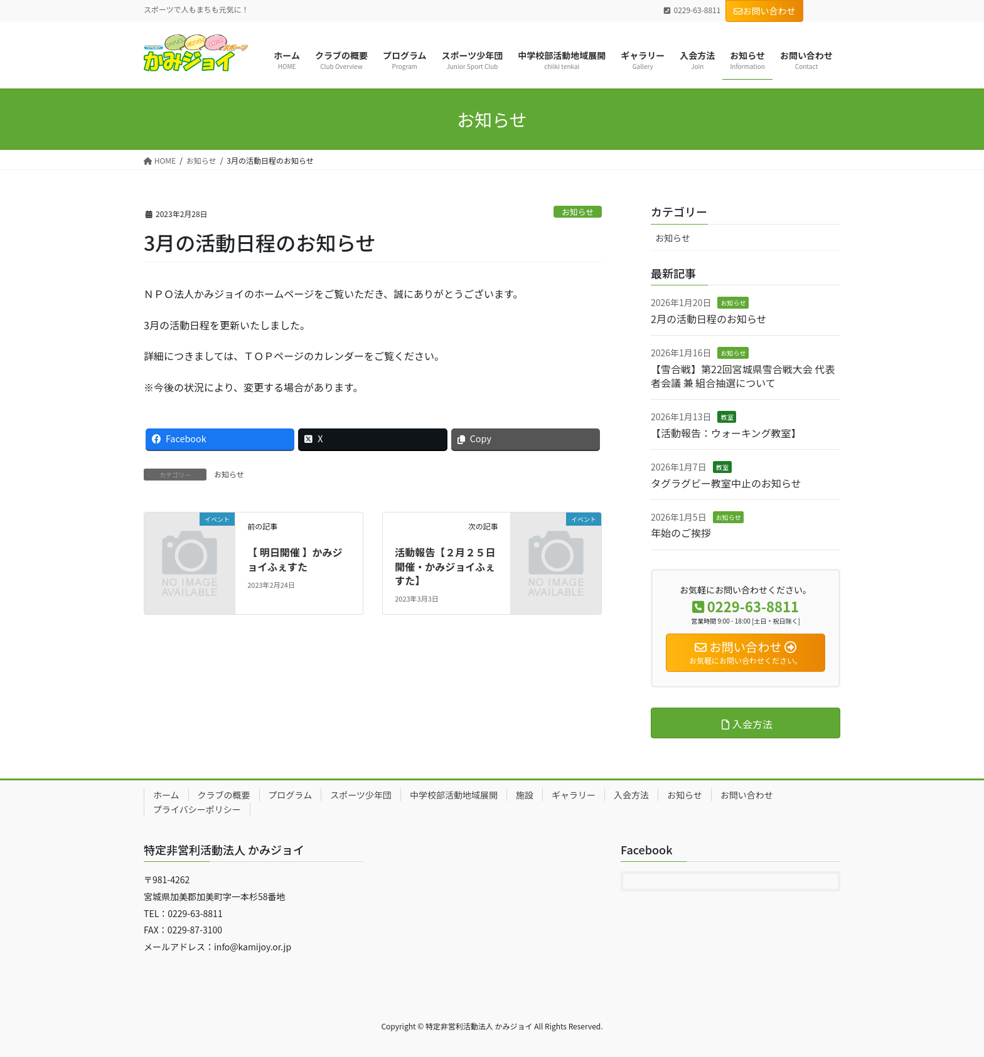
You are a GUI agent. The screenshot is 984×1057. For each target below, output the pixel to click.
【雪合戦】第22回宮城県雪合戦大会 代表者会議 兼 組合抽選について (743, 375)
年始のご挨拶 (681, 532)
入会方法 (631, 795)
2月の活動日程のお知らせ (709, 318)
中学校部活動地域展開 (454, 795)
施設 (524, 795)
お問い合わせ (764, 10)
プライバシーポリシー (197, 809)
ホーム (166, 795)
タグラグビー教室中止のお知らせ (726, 483)
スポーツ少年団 (361, 795)
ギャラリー (574, 795)
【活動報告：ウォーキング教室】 (726, 432)
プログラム (291, 795)
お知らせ (578, 212)
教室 (726, 417)
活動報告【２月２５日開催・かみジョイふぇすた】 (445, 566)
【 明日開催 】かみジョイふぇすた (294, 558)
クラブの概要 (224, 795)
